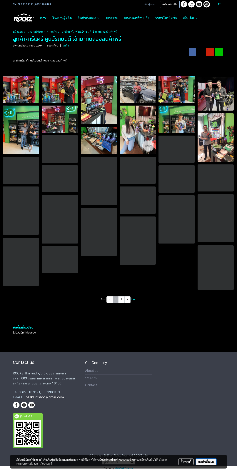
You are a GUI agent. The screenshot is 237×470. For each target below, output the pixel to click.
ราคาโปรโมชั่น (166, 18)
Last (133, 299)
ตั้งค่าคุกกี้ (186, 461)
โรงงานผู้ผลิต (62, 18)
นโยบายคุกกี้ (46, 463)
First (103, 299)
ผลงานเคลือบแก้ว (136, 18)
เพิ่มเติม (190, 18)
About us (91, 371)
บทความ (112, 18)
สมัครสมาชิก (170, 4)
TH (217, 4)
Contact (91, 385)
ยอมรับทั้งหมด (206, 461)
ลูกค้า (66, 45)
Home (43, 18)
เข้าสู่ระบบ (150, 4)
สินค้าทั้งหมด (89, 18)
